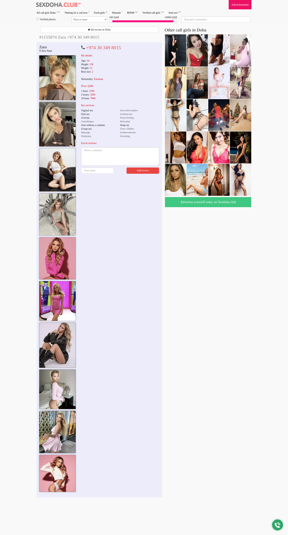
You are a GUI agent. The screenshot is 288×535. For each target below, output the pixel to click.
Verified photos (46, 19)
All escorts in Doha (99, 29)
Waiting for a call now (77, 12)
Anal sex (174, 12)
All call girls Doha (48, 12)
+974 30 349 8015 (103, 47)
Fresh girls (100, 12)
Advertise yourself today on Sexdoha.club (208, 202)
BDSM (132, 12)
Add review (143, 170)
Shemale (117, 12)
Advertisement (240, 4)
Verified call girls (153, 12)
